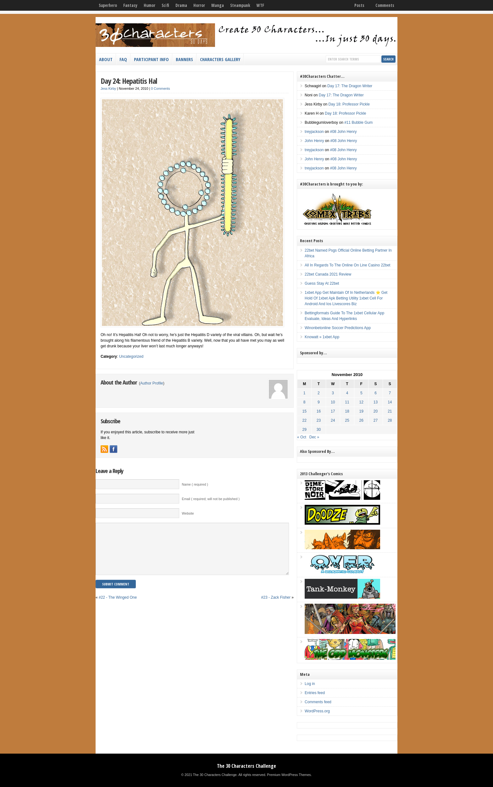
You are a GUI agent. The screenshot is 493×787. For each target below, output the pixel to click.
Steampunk (240, 5)
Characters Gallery (220, 59)
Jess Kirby (108, 88)
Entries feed (315, 693)
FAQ (123, 59)
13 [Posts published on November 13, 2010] (376, 402)
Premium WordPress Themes (289, 775)
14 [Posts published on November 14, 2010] (390, 402)
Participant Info (151, 59)
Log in (310, 683)
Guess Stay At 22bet (322, 283)
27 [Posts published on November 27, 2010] (376, 420)
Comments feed (318, 702)
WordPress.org (317, 711)
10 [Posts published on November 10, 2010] (333, 402)
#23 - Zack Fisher (276, 607)
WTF (260, 5)
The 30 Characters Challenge (246, 765)
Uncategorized (131, 356)
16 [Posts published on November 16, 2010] (319, 411)
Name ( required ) (195, 484)
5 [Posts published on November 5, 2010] (361, 393)
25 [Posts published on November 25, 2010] (347, 420)
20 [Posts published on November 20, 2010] (376, 411)
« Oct (301, 437)
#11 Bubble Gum (358, 122)
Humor (149, 5)
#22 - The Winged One (118, 607)
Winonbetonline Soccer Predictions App (338, 328)
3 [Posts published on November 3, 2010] (333, 393)
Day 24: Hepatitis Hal (129, 81)
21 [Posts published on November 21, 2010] (390, 411)
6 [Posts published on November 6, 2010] (375, 393)
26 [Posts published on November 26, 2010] (361, 420)
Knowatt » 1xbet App (322, 337)
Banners (184, 59)
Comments (384, 5)
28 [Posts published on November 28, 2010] (390, 420)
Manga (217, 5)
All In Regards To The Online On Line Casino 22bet (347, 265)
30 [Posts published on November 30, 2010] (319, 429)
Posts (359, 5)
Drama (181, 5)
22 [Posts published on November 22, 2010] (304, 420)
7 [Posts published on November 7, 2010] (390, 393)
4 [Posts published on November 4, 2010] (347, 393)
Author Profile (151, 383)
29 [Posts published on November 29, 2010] (304, 429)
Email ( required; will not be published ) (211, 499)
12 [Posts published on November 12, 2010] (361, 402)
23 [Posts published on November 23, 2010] (319, 420)
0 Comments (160, 88)
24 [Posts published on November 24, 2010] (333, 420)
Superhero (108, 5)
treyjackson (314, 131)
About (106, 59)
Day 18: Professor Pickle (348, 104)
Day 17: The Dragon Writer (349, 86)
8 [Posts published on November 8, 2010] (304, 402)
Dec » (314, 437)
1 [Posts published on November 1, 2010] (304, 393)
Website (188, 513)
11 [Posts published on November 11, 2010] (347, 402)
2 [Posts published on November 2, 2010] (319, 393)
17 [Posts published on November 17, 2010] (333, 411)
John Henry (314, 141)
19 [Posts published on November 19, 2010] (361, 411)
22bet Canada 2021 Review (328, 274)
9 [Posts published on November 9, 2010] (319, 402)
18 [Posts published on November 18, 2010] (347, 411)
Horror (199, 5)
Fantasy (130, 5)
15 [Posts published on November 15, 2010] (304, 411)
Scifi (165, 5)
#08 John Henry (343, 131)
